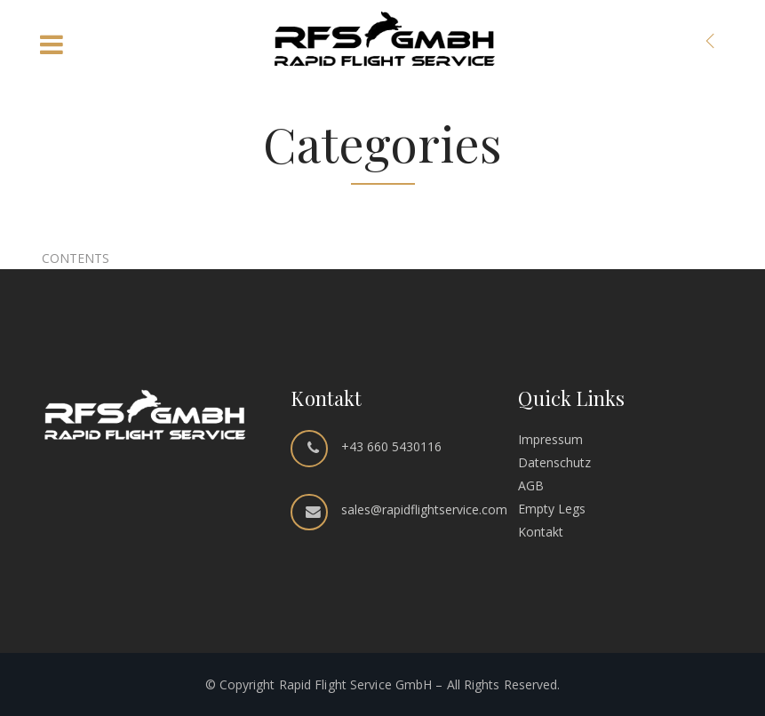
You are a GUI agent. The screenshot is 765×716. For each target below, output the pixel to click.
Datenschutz (554, 462)
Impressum (550, 439)
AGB (531, 485)
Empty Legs (552, 508)
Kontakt (540, 531)
